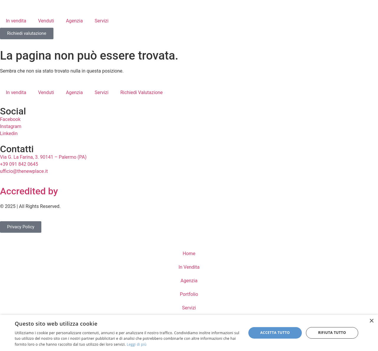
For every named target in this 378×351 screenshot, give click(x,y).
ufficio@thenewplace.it (24, 171)
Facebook (10, 119)
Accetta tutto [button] (275, 332)
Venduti (46, 21)
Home (189, 253)
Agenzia (74, 21)
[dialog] (189, 333)
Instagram (10, 126)
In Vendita (188, 267)
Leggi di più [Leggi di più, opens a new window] (136, 344)
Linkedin (9, 133)
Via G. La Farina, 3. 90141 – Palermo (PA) (43, 157)
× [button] (371, 321)
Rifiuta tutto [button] (332, 332)
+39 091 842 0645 (19, 164)
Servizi (101, 21)
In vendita (16, 21)
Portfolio (189, 294)
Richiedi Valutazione (141, 92)
